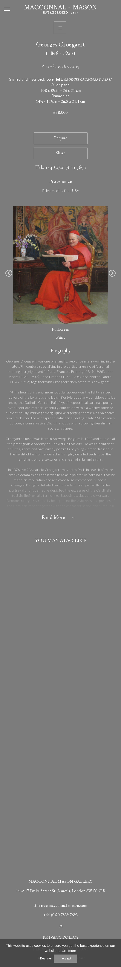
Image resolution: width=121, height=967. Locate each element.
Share (60, 153)
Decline (45, 958)
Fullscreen (60, 329)
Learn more (67, 951)
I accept (65, 958)
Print (60, 337)
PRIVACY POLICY (61, 937)
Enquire (60, 137)
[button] (8, 273)
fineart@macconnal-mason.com (60, 905)
